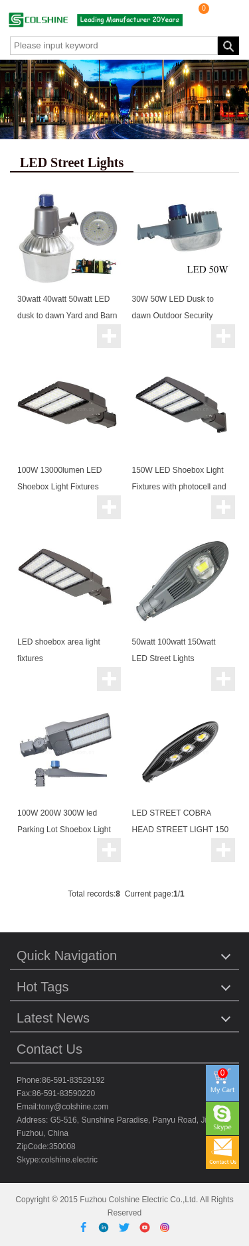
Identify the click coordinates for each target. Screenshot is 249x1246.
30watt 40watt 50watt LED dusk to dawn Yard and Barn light (67, 315)
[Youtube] (147, 1226)
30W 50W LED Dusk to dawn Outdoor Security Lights (173, 315)
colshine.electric (69, 1159)
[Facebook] (86, 1226)
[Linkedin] (106, 1226)
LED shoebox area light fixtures (58, 650)
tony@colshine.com (73, 1106)
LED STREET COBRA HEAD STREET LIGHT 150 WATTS (180, 829)
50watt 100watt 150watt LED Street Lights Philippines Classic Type (175, 658)
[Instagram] (165, 1226)
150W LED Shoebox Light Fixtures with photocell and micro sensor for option (179, 487)
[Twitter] (126, 1226)
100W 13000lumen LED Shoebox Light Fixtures (59, 478)
